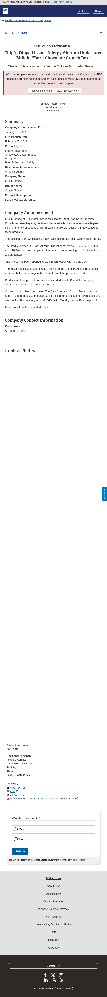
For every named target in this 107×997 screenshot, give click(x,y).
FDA (12, 791)
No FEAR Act (53, 916)
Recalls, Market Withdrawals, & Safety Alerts (28, 20)
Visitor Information (53, 901)
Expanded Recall (39, 307)
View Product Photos (68, 90)
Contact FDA (53, 966)
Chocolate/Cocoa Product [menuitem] (20, 763)
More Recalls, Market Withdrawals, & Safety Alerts (53, 107)
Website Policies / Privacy (53, 909)
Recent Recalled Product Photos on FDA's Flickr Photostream (42, 798)
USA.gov (53, 947)
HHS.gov (53, 939)
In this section (16, 33)
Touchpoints (77, 860)
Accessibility (53, 893)
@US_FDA (16, 787)
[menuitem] (53, 748)
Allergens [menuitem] (11, 771)
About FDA (53, 886)
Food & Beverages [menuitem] (16, 759)
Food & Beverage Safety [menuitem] (19, 775)
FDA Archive (53, 878)
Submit (20, 851)
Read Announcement (41, 90)
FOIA (53, 932)
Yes (21, 829)
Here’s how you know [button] (63, 2)
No (21, 839)
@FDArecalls (17, 795)
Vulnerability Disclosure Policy (53, 924)
